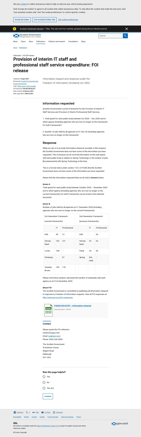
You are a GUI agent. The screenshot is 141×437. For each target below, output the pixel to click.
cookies (23, 4)
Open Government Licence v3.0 (48, 426)
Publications (40, 41)
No (48, 382)
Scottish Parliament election (32, 29)
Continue (47, 396)
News (31, 41)
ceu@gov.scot (54, 336)
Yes (48, 376)
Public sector (21, 86)
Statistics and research (56, 41)
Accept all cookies (22, 20)
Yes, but (50, 388)
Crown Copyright (52, 417)
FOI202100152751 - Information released (72, 306)
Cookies (42, 417)
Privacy (78, 417)
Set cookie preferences (68, 19)
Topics (23, 41)
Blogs (83, 41)
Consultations (73, 41)
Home (15, 47)
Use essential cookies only (44, 20)
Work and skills (31, 86)
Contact (34, 417)
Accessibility (17, 417)
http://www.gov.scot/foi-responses (58, 297)
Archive (26, 417)
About (15, 41)
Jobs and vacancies (67, 417)
